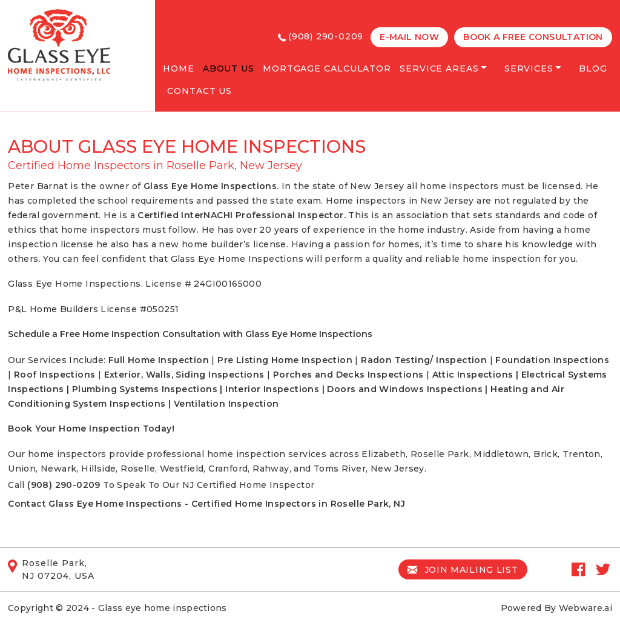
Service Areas (439, 68)
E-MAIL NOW (409, 37)
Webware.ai (585, 607)
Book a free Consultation (533, 37)
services (528, 68)
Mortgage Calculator (327, 68)
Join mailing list (462, 570)
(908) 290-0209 (325, 36)
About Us (228, 68)
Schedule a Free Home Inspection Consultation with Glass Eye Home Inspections (190, 334)
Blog (593, 68)
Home (178, 68)
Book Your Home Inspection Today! (91, 428)
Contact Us (199, 90)
